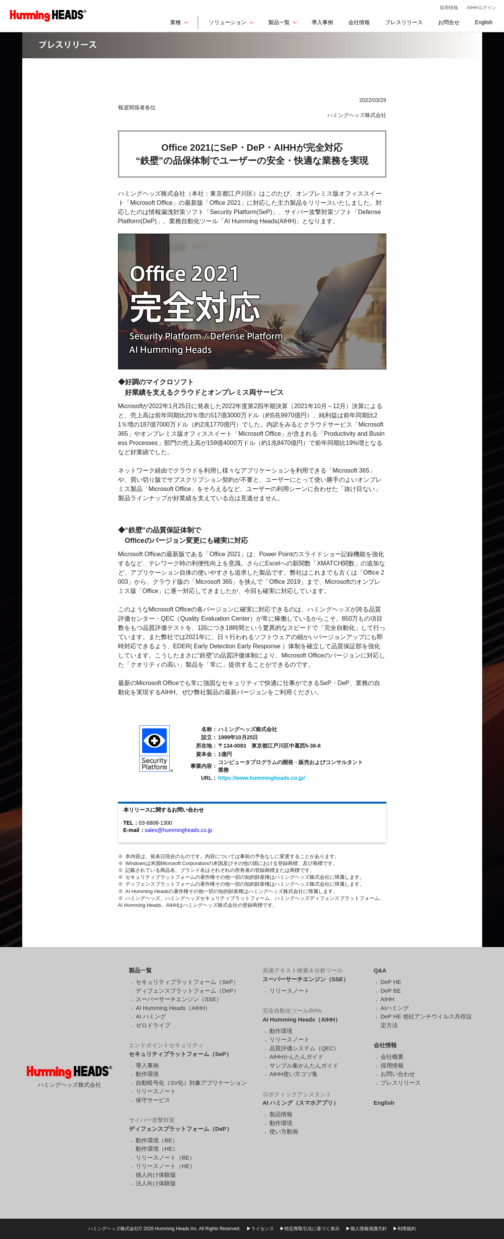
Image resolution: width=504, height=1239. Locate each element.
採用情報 (449, 7)
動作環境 (147, 1074)
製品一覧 (279, 22)
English (484, 22)
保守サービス (153, 1100)
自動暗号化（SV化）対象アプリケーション (191, 1082)
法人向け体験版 (156, 1183)
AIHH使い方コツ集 (293, 1074)
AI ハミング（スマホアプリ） (301, 1102)
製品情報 (280, 1114)
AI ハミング (151, 1016)
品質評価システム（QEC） (304, 1048)
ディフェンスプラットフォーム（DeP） (187, 990)
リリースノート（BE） (165, 1157)
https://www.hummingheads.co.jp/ (261, 778)
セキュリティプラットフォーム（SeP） (187, 982)
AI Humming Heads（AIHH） (173, 1008)
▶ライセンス (260, 1228)
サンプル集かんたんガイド (303, 1065)
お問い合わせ (398, 1074)
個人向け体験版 (156, 1174)
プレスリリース (404, 22)
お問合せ (449, 22)
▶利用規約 (404, 1228)
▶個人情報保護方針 (366, 1228)
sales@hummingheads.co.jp (178, 830)
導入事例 (322, 22)
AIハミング (395, 1008)
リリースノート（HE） (165, 1166)
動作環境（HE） (157, 1148)
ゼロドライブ (153, 1025)
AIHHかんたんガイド (296, 1056)
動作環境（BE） (157, 1140)
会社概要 (392, 1056)
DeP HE (391, 982)
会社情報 (359, 22)
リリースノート (156, 1091)
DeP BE (391, 990)
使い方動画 (283, 1131)
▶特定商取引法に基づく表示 (310, 1228)
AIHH (387, 999)
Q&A (380, 970)
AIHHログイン (481, 7)
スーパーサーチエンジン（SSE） (179, 999)
